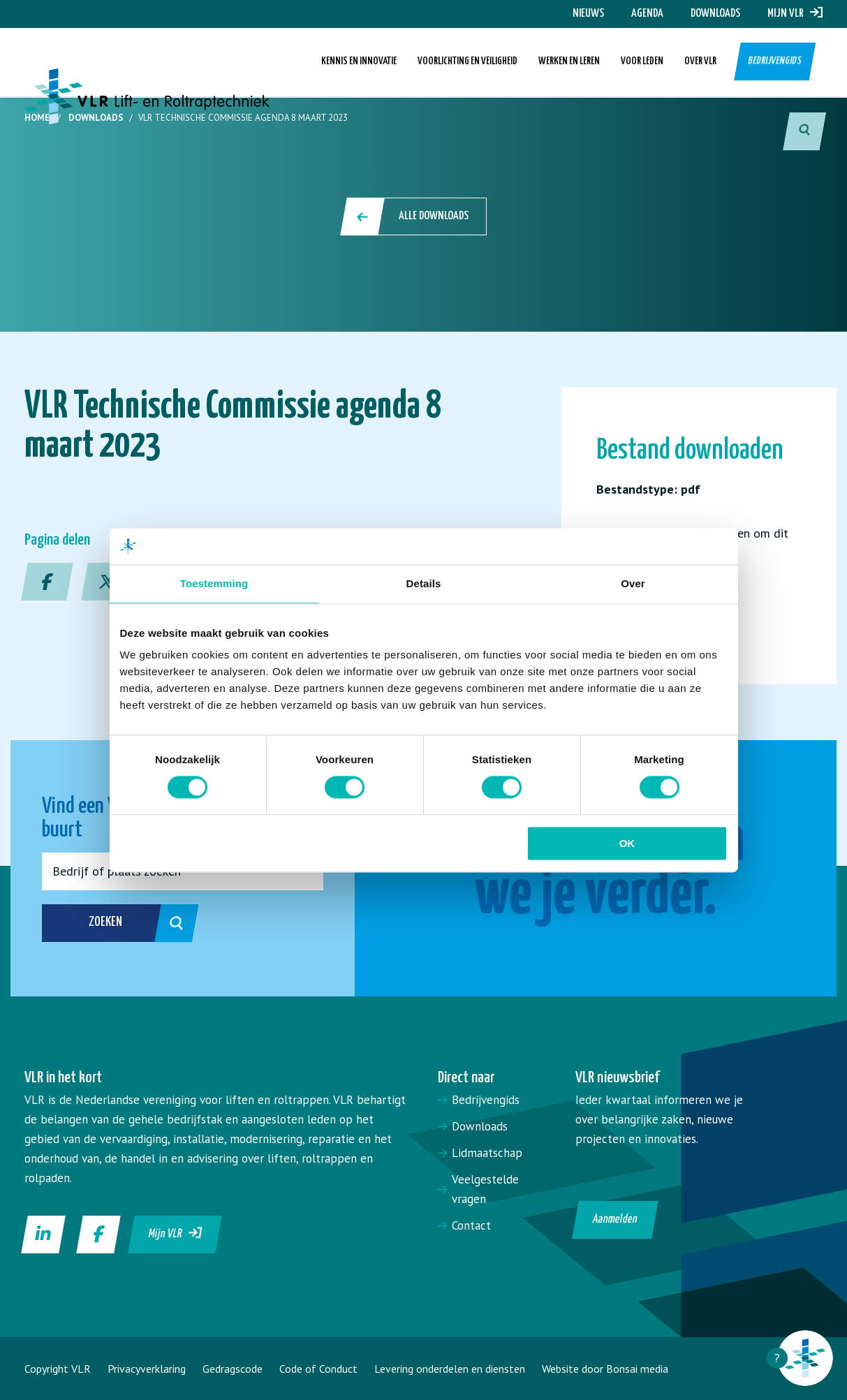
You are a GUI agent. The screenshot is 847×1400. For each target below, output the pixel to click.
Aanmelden (614, 1219)
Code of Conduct (318, 1369)
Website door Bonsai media (605, 1369)
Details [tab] (423, 583)
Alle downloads (414, 216)
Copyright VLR (57, 1369)
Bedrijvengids (775, 62)
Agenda (647, 14)
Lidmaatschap (487, 1152)
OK (627, 843)
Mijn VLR (795, 14)
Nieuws (588, 14)
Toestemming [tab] (214, 583)
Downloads (715, 14)
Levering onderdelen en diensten (449, 1369)
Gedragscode (232, 1369)
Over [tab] (633, 583)
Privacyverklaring (147, 1369)
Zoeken (124, 923)
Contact (471, 1225)
